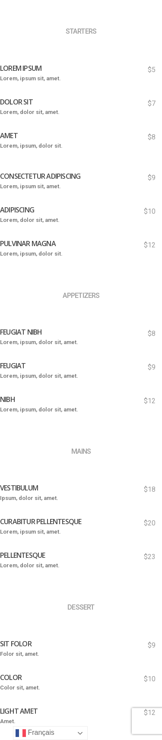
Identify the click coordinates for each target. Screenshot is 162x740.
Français (35, 733)
